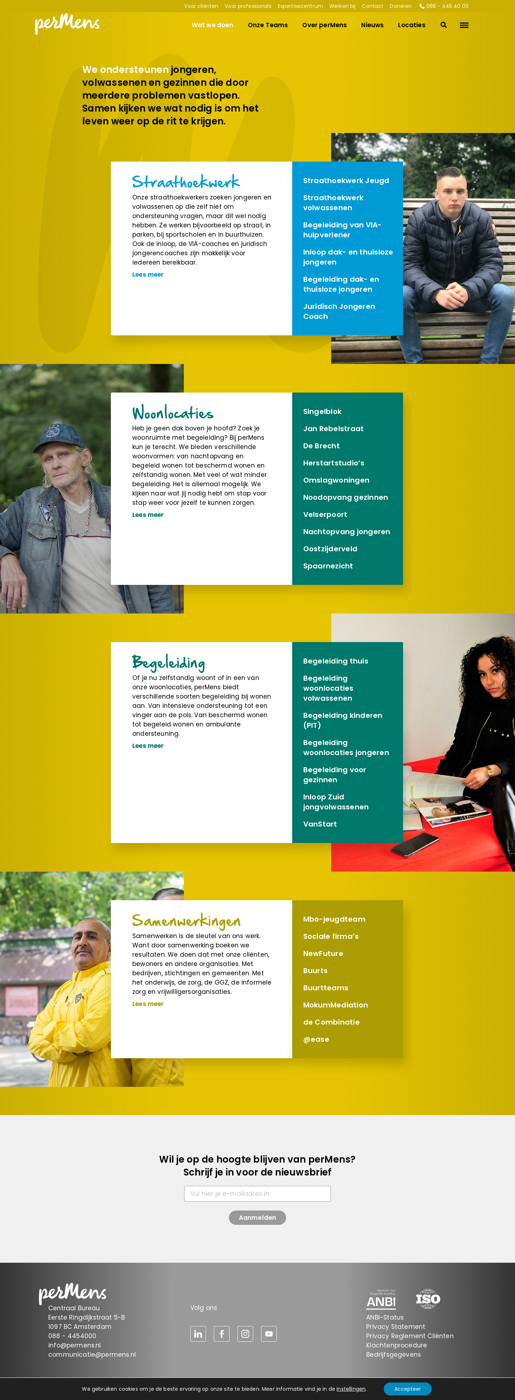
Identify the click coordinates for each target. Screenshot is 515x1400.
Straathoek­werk (186, 181)
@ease (316, 1039)
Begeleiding (169, 662)
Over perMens (324, 25)
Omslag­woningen (336, 480)
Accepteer (407, 1388)
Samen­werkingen (186, 920)
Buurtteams (325, 988)
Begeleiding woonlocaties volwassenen (328, 688)
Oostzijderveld (330, 549)
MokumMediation (335, 1005)
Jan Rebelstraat (333, 429)
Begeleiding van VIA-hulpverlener (342, 230)
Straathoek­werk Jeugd (346, 181)
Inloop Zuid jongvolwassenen (336, 802)
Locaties (411, 25)
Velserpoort (325, 514)
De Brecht (321, 446)
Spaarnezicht (328, 566)
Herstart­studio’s (334, 463)
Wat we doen (213, 25)
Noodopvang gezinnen (345, 497)
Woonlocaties (173, 412)
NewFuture (323, 953)
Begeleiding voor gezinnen (335, 775)
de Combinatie (331, 1022)
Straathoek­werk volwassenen (333, 203)
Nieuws (372, 25)
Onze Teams (268, 25)
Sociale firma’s (331, 936)
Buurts (315, 971)
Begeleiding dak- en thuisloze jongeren (341, 284)
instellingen (351, 1389)
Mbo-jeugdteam (334, 919)
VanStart (320, 824)
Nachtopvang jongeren (347, 532)
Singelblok (322, 411)
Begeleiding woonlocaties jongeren (346, 748)
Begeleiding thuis (335, 661)
